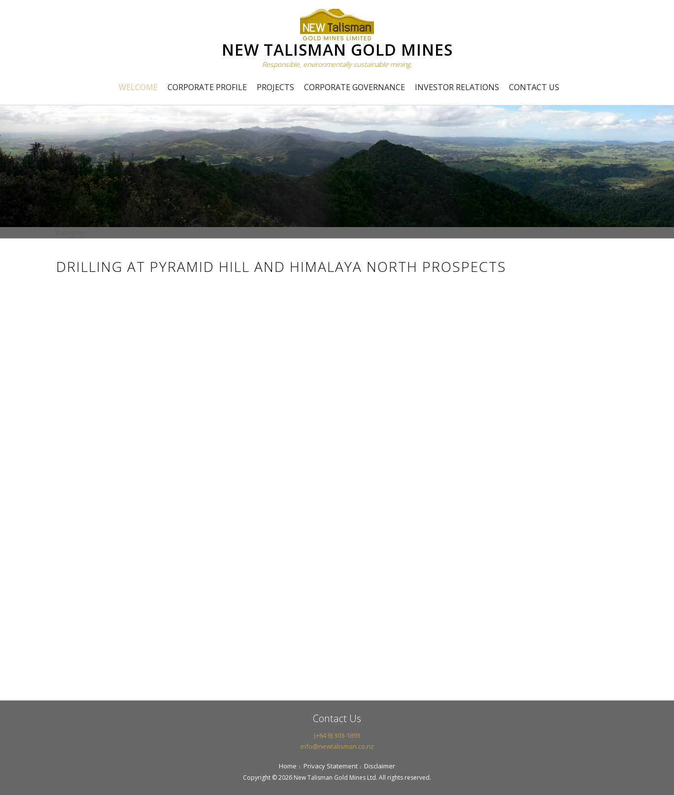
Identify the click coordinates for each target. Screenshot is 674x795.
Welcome (138, 87)
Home (288, 766)
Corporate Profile (207, 87)
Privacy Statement (330, 766)
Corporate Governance (354, 87)
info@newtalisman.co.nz (337, 746)
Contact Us (534, 87)
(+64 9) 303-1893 (337, 735)
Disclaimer (379, 766)
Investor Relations (457, 87)
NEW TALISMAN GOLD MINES (337, 49)
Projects (275, 87)
